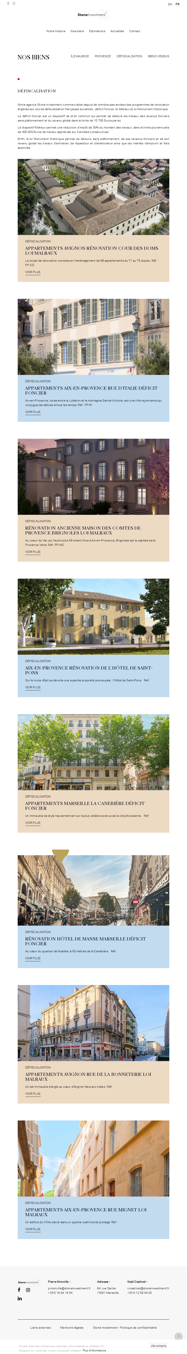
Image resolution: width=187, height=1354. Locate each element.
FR (177, 4)
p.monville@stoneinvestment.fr (69, 1288)
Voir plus (33, 272)
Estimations (97, 31)
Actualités (117, 31)
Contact (134, 31)
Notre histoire (56, 31)
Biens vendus (158, 56)
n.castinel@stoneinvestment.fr (148, 1288)
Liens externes (40, 1327)
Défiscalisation (129, 56)
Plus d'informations (94, 1350)
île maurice (80, 56)
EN (170, 4)
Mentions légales (71, 1327)
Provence (103, 56)
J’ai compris (158, 1345)
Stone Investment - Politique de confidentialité (125, 1327)
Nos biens (77, 31)
